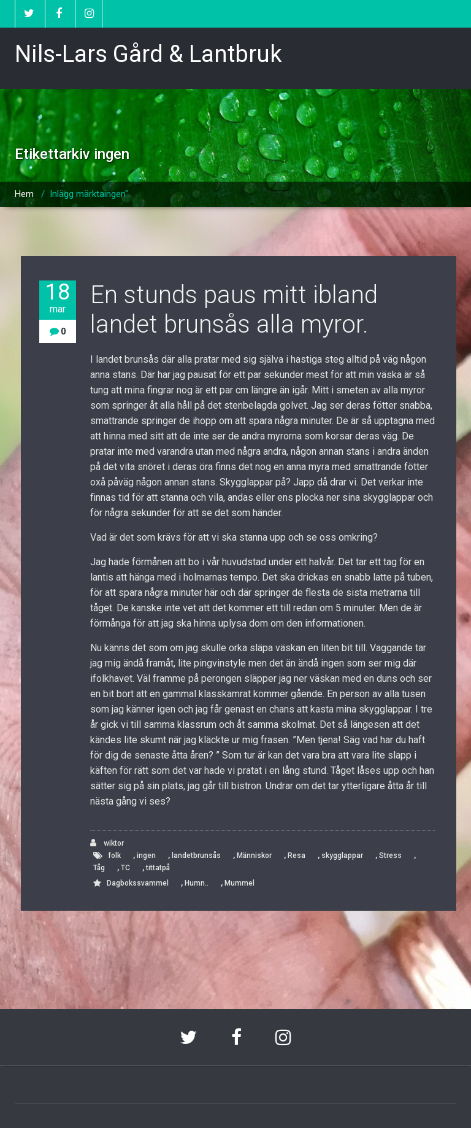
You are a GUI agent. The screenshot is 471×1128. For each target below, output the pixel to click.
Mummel (239, 883)
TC (125, 867)
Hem (24, 193)
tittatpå (158, 867)
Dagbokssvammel (138, 883)
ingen (146, 855)
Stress (390, 855)
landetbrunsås (196, 855)
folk (114, 855)
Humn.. (197, 883)
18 (57, 297)
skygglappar (342, 855)
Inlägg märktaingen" (89, 193)
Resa (296, 855)
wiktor (107, 843)
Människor (254, 855)
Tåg (99, 867)
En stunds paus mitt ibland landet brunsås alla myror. (234, 309)
